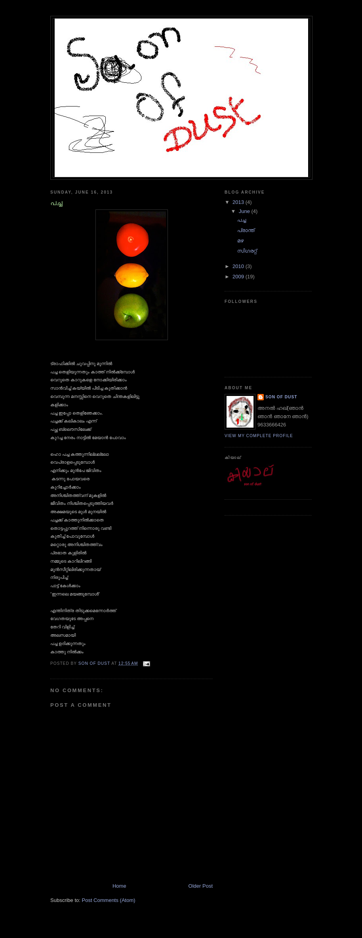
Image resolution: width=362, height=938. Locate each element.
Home (119, 886)
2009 (239, 277)
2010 (239, 266)
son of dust (281, 397)
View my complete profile (259, 436)
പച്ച (241, 220)
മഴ (240, 241)
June (245, 211)
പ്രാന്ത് (245, 230)
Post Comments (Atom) (108, 900)
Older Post (201, 886)
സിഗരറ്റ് (247, 251)
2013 (239, 202)
